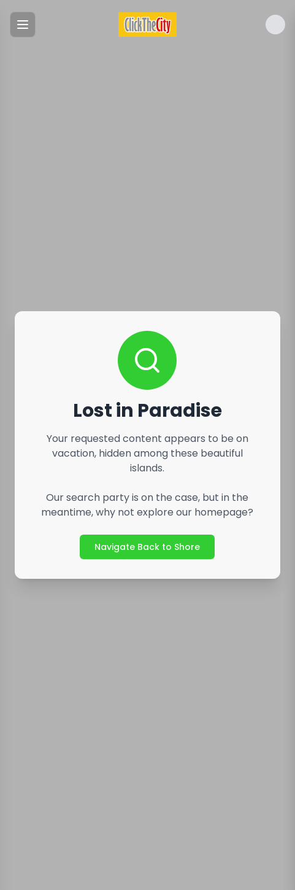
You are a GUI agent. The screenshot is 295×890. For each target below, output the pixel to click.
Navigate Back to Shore (147, 547)
